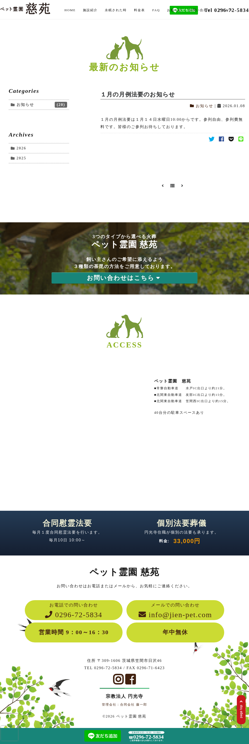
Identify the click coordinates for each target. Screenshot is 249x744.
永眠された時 (116, 10)
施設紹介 (90, 10)
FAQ (156, 10)
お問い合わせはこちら (124, 278)
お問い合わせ (200, 10)
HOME (70, 10)
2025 (21, 158)
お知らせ (174, 10)
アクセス (225, 10)
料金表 (139, 10)
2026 (21, 148)
